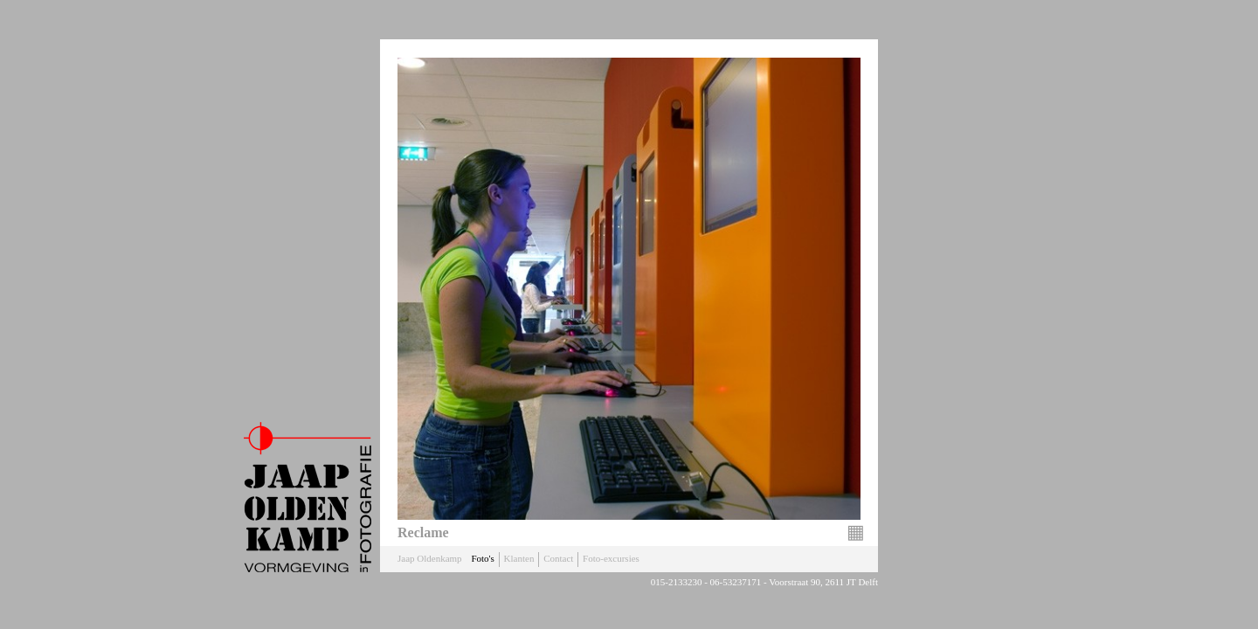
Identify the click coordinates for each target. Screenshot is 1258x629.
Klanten (519, 558)
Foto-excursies (611, 558)
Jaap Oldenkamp (429, 558)
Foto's (482, 558)
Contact (558, 558)
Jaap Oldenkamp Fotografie (307, 497)
